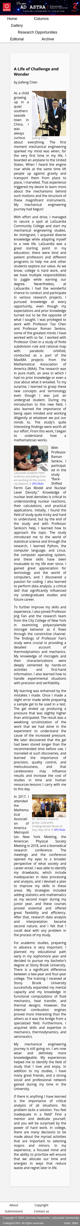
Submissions (14, 1211)
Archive (48, 39)
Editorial (17, 39)
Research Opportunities (37, 32)
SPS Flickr (38, 484)
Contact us (41, 1211)
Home (12, 19)
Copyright (41, 1205)
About (14, 1205)
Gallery (17, 25)
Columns (41, 19)
